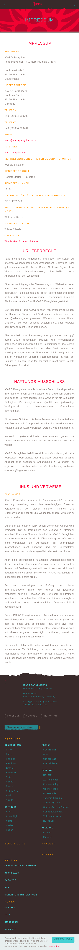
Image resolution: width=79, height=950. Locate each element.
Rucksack (48, 821)
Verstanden (63, 939)
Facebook (12, 716)
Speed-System (51, 802)
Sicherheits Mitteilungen (21, 895)
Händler (49, 843)
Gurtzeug (11, 807)
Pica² (9, 749)
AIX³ (8, 811)
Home (37, 4)
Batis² (9, 830)
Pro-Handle (49, 793)
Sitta (9, 777)
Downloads (12, 873)
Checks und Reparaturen (20, 866)
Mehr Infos (54, 946)
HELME (47, 775)
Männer (47, 837)
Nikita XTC (12, 791)
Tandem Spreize (52, 798)
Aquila (9, 800)
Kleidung (47, 828)
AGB (7, 887)
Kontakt (10, 907)
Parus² (10, 786)
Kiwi (8, 795)
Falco (9, 754)
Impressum (11, 922)
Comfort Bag (50, 789)
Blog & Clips (15, 843)
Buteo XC (11, 772)
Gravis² (10, 768)
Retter (46, 745)
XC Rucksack (51, 779)
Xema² (9, 821)
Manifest (10, 929)
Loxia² (9, 825)
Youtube (30, 716)
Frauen (47, 832)
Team (8, 915)
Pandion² (11, 763)
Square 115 (50, 759)
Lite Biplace (50, 763)
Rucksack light (51, 784)
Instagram (49, 716)
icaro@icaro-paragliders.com (21, 140)
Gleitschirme (13, 745)
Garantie (10, 880)
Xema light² (12, 816)
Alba (45, 754)
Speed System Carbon (56, 807)
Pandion (11, 759)
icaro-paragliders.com (17, 152)
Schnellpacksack (53, 811)
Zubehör (47, 770)
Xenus (9, 781)
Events (48, 854)
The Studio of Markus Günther (22, 241)
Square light (50, 749)
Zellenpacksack (52, 816)
